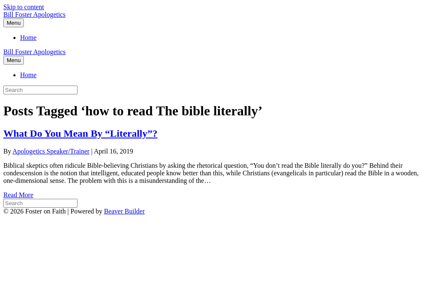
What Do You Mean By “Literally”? (80, 133)
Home (28, 37)
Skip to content (23, 6)
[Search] (40, 203)
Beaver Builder (124, 211)
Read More (18, 194)
